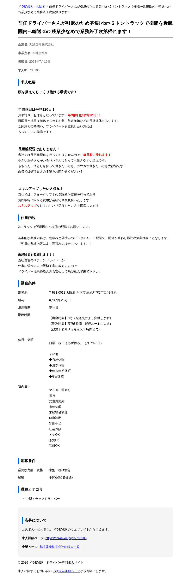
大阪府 (41, 6)
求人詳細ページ (69, 571)
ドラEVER (25, 6)
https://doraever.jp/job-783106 (66, 538)
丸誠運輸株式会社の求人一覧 (59, 547)
